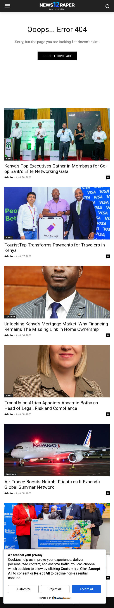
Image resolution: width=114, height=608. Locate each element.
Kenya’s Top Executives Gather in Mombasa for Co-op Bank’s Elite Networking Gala (55, 168)
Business (11, 474)
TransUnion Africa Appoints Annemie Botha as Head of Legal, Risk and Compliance (51, 405)
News (9, 158)
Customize (23, 589)
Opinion (10, 316)
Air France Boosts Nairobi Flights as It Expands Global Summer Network (52, 484)
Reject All (55, 589)
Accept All (86, 589)
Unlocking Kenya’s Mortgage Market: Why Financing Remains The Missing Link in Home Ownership (56, 326)
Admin (8, 177)
